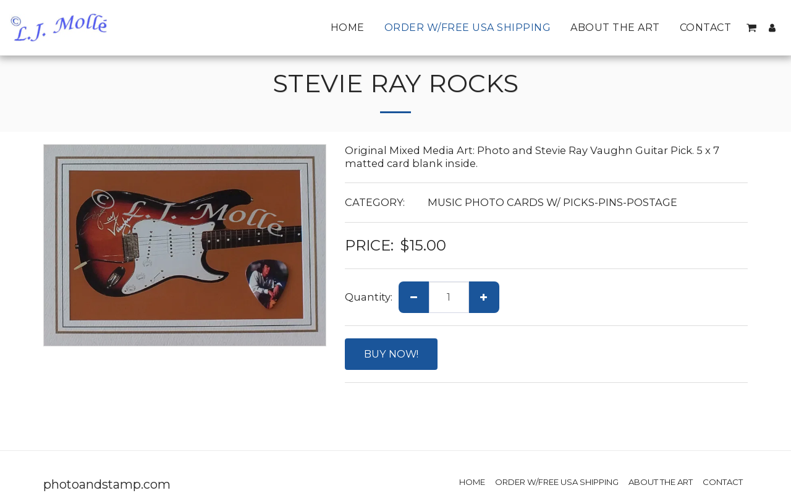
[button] (751, 27)
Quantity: (368, 297)
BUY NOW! (391, 354)
